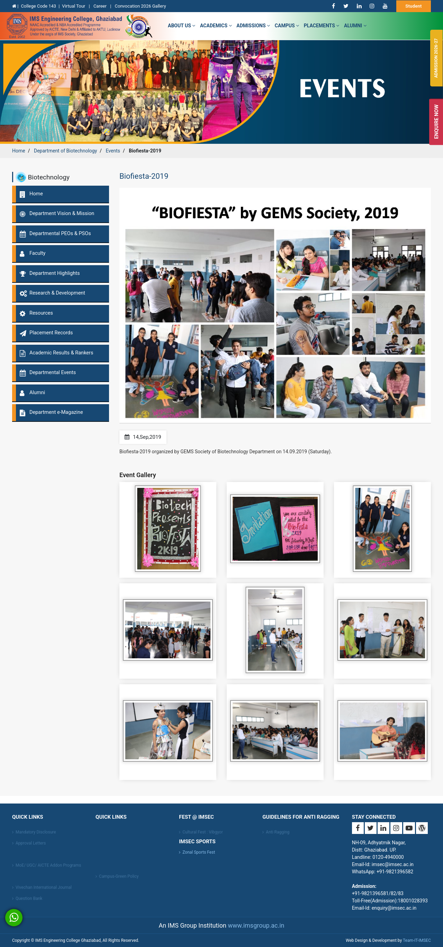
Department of (65, 151)
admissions (253, 25)
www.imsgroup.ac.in (256, 925)
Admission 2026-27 (436, 58)
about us (181, 25)
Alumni (355, 25)
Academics (216, 25)
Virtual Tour (74, 6)
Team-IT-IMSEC (417, 940)
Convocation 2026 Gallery (140, 6)
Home (18, 151)
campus (287, 25)
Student (413, 6)
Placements (322, 25)
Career (100, 6)
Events (113, 151)
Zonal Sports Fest (198, 852)
